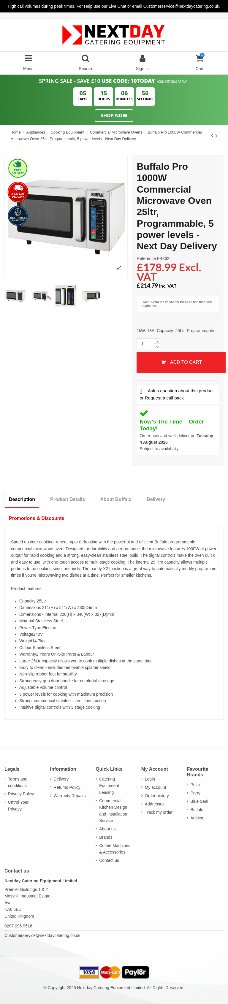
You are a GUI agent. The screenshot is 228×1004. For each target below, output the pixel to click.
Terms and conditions (17, 782)
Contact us (109, 860)
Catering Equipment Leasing (109, 786)
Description (22, 499)
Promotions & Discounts (36, 518)
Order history (157, 795)
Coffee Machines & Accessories (114, 848)
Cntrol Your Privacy (18, 805)
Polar (195, 784)
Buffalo (196, 809)
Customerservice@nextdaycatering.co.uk (42, 935)
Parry (195, 793)
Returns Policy (67, 787)
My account (155, 787)
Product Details (67, 499)
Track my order (159, 812)
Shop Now (114, 115)
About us (107, 829)
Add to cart (181, 362)
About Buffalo (116, 499)
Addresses (154, 804)
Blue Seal (199, 801)
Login (150, 779)
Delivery (156, 499)
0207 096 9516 (18, 926)
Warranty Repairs (70, 795)
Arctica (196, 818)
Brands (105, 837)
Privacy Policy (21, 794)
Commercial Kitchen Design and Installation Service (113, 810)
